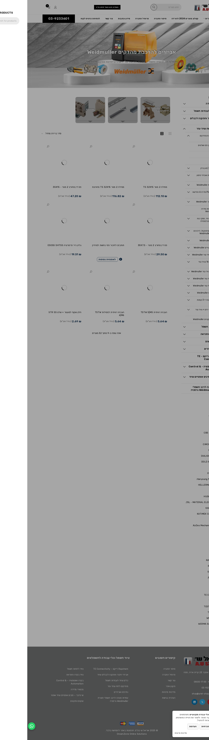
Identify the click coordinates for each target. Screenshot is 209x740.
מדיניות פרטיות (153, 733)
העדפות (165, 726)
